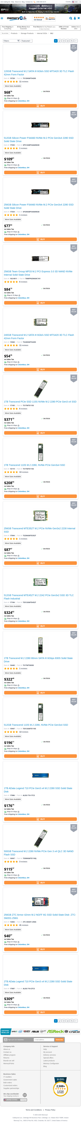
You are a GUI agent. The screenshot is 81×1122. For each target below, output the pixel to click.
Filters (12, 41)
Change (23, 1100)
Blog (23, 2)
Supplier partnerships (11, 1088)
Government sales (10, 1080)
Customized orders (10, 1085)
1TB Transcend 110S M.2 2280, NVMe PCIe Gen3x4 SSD (34, 465)
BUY (40, 105)
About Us (18, 2)
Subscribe (59, 1040)
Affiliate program (9, 1055)
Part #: (19, 78)
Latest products (49, 1061)
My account (47, 1052)
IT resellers (7, 1077)
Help (12, 2)
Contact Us (28, 2)
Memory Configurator (51, 1063)
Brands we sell (8, 1061)
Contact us (7, 1052)
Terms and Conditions (34, 1110)
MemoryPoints (8, 1063)
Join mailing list (5, 2)
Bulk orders (7, 1083)
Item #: (6, 78)
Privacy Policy (50, 1110)
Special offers (48, 1058)
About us (6, 1049)
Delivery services (49, 1055)
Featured (27, 41)
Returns (6, 1058)
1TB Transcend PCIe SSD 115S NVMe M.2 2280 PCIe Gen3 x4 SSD (40, 401)
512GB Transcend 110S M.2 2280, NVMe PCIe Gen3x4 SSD (36, 725)
